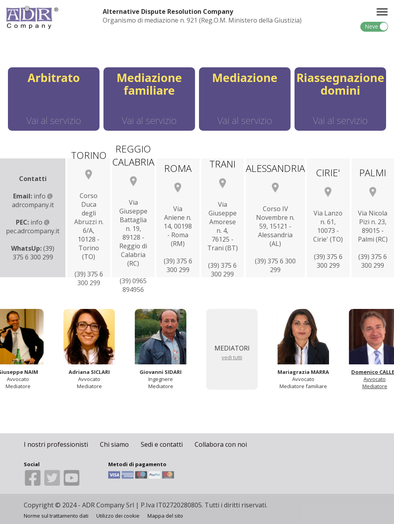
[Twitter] (53, 484)
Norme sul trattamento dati (56, 515)
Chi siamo (114, 444)
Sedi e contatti (162, 444)
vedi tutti (233, 357)
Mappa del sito (165, 515)
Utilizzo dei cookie (118, 515)
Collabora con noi (221, 444)
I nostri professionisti (56, 444)
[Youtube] (71, 484)
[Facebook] (33, 484)
